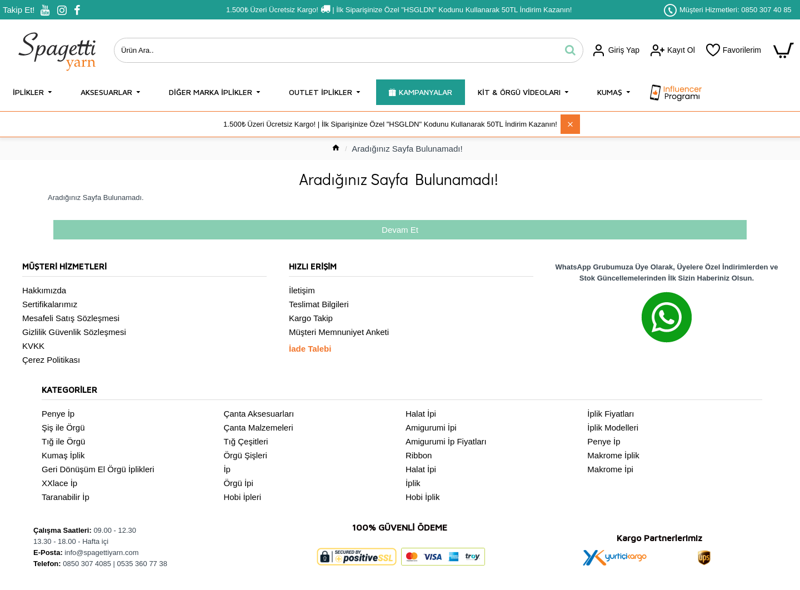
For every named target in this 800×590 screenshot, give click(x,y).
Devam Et (400, 229)
